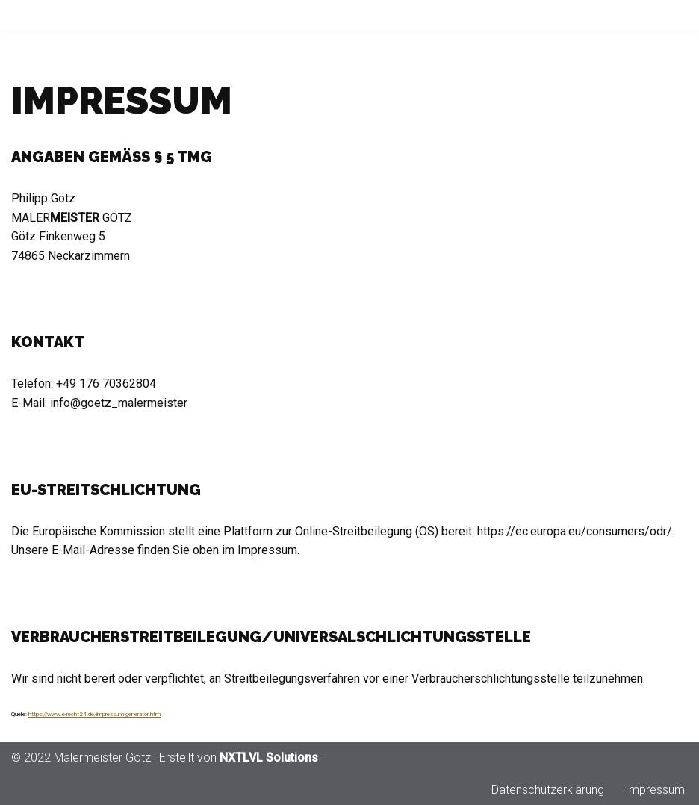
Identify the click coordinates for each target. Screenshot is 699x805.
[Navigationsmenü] (670, 15)
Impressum (655, 790)
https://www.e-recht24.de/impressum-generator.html (94, 714)
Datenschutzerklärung (547, 790)
